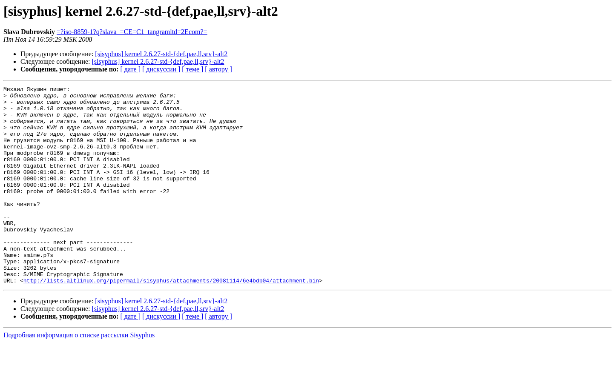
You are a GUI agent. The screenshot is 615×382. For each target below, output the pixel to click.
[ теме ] (192, 69)
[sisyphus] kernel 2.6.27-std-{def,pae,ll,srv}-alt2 (161, 53)
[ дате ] (130, 69)
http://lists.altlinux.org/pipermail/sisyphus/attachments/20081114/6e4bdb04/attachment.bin (171, 320)
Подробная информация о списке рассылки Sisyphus (79, 374)
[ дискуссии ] (161, 69)
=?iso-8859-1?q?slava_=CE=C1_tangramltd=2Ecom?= (132, 31)
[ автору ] (218, 69)
